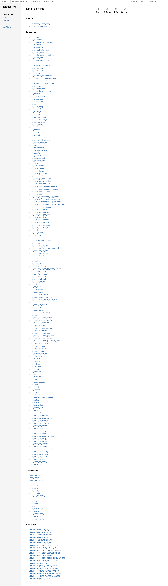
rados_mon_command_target (40, 240)
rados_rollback (34, 364)
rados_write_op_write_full (39, 462)
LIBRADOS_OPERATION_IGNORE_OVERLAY (45, 550)
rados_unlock (34, 387)
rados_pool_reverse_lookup (39, 312)
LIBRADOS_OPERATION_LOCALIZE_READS (44, 553)
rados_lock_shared (36, 235)
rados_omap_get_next (37, 282)
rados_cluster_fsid (36, 109)
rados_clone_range (36, 107)
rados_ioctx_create (36, 166)
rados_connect (34, 130)
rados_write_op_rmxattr (38, 446)
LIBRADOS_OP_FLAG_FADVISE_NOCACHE (44, 568)
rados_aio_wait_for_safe (38, 81)
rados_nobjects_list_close (39, 246)
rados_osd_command (37, 284)
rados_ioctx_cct (35, 163)
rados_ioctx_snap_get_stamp (40, 215)
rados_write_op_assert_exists (40, 418)
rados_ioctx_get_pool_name (40, 179)
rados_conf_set (34, 127)
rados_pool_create (36, 292)
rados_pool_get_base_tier (39, 305)
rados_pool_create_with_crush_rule (43, 300)
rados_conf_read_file (37, 125)
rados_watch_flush (36, 408)
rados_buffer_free (36, 101)
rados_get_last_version (38, 150)
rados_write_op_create (38, 426)
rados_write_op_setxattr (38, 454)
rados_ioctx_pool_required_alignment (44, 186)
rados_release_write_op (38, 356)
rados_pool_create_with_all (40, 294)
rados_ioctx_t (34, 491)
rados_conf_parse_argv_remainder (42, 119)
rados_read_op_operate (38, 343)
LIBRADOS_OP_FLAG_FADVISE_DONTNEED (45, 566)
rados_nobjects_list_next (38, 251)
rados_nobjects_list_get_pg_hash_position (45, 248)
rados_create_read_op (37, 138)
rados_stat (33, 374)
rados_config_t (34, 488)
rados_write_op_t (35, 516)
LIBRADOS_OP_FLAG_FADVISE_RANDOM (44, 571)
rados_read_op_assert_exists (40, 318)
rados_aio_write (35, 86)
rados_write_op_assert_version (41, 421)
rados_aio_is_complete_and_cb (41, 55)
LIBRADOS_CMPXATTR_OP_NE (40, 543)
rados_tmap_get (35, 377)
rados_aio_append (36, 37)
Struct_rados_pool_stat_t (39, 26)
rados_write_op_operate (38, 441)
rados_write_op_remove (38, 444)
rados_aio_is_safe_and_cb (39, 60)
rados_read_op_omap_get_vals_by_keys (44, 341)
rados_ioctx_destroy (37, 171)
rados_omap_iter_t (36, 498)
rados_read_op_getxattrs (38, 331)
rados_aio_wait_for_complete (40, 76)
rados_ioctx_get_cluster (38, 174)
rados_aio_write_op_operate (40, 91)
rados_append (34, 94)
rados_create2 (34, 135)
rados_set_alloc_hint (37, 367)
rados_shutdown (35, 372)
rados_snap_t (34, 503)
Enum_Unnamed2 (36, 478)
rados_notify (34, 258)
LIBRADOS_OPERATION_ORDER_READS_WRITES (47, 558)
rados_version (34, 395)
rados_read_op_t (35, 501)
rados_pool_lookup (36, 310)
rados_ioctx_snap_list (37, 217)
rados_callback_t (35, 483)
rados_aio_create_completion (40, 42)
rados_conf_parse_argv (38, 117)
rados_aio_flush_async (37, 47)
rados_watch (34, 400)
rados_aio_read (35, 63)
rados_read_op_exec (37, 325)
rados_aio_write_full (37, 89)
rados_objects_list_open (38, 274)
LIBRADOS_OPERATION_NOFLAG (41, 555)
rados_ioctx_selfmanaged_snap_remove (44, 199)
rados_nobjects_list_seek (38, 256)
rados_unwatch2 (35, 392)
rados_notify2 (34, 261)
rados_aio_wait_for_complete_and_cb (44, 78)
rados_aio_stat (34, 73)
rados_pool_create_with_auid (40, 297)
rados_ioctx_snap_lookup (39, 220)
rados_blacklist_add (37, 96)
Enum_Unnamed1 (35, 475)
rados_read (33, 315)
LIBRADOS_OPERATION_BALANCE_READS (44, 545)
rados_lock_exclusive (37, 233)
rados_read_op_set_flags (38, 349)
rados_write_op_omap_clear (40, 431)
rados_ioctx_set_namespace (40, 207)
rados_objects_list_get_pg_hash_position (45, 269)
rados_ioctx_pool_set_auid (39, 192)
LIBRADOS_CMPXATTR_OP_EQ (40, 530)
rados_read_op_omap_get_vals (41, 338)
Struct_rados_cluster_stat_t (39, 24)
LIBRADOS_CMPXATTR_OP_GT (40, 532)
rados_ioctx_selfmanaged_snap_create (44, 197)
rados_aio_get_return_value (40, 50)
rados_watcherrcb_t (36, 514)
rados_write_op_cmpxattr (39, 423)
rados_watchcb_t (35, 511)
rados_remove (34, 359)
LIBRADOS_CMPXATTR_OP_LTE (40, 540)
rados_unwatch (35, 390)
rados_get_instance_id (37, 148)
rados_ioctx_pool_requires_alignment (43, 189)
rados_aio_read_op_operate (40, 65)
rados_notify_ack (35, 264)
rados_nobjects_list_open (39, 253)
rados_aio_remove (36, 71)
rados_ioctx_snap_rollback (39, 225)
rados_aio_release (36, 68)
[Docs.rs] (5, 1)
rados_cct (32, 104)
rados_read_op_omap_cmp (39, 333)
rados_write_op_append (38, 415)
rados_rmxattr (34, 361)
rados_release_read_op (38, 354)
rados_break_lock (36, 99)
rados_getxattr (34, 153)
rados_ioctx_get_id (36, 176)
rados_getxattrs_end (37, 158)
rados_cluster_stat (36, 112)
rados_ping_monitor (37, 289)
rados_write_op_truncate (38, 457)
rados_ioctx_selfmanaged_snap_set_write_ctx (47, 204)
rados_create (34, 132)
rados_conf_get (35, 114)
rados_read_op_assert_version (41, 320)
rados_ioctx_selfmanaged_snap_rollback (45, 202)
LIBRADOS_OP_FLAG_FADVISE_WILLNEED (44, 576)
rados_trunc (33, 385)
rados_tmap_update (37, 382)
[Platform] (35, 1)
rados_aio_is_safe (36, 58)
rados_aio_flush (35, 45)
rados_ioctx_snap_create (38, 210)
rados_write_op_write (37, 459)
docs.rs (133, 1)
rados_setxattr (34, 369)
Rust (142, 1)
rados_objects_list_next (38, 271)
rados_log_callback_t (37, 496)
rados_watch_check (36, 405)
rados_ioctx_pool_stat (37, 194)
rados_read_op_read (37, 346)
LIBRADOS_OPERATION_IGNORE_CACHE (44, 548)
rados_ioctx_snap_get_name (40, 212)
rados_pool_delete (36, 302)
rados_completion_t (37, 485)
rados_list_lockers (36, 230)
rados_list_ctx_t (35, 493)
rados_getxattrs (35, 156)
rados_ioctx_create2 (37, 168)
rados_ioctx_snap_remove (39, 222)
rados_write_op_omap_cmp (40, 433)
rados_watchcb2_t (36, 509)
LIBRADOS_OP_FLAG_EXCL (39, 563)
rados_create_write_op (38, 143)
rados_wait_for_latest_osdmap (41, 397)
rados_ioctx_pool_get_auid (39, 184)
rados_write (33, 410)
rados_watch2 (34, 403)
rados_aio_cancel (36, 40)
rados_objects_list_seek (38, 276)
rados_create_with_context (39, 140)
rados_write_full (35, 413)
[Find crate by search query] (159, 1)
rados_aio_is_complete (38, 53)
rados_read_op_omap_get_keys (41, 336)
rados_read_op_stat (36, 351)
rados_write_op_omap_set (39, 439)
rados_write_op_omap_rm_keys (41, 436)
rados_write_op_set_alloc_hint (41, 449)
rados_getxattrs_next (37, 161)
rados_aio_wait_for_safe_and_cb (41, 83)
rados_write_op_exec (37, 428)
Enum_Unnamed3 (36, 480)
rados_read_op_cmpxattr (39, 323)
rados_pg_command (37, 287)
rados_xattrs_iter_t (36, 519)
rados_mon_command (37, 238)
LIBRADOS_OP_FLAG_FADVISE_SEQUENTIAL (45, 573)
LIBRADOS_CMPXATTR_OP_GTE (40, 535)
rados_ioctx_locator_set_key (40, 181)
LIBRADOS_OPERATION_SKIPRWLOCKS (43, 561)
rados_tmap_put (35, 379)
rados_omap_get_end (37, 279)
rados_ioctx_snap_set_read (39, 228)
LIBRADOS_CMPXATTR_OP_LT (40, 537)
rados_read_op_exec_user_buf (41, 328)
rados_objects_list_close (38, 266)
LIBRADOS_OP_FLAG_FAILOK (39, 579)
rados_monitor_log (36, 243)
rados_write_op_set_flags (39, 451)
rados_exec (33, 145)
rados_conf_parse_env (37, 122)
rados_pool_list (35, 307)
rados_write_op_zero (37, 464)
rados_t (32, 506)
